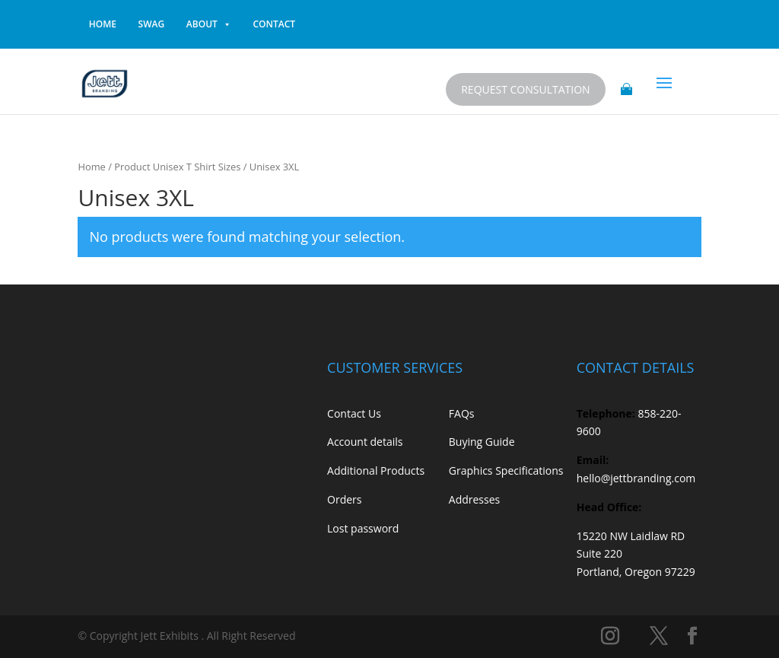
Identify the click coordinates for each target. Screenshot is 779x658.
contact (274, 23)
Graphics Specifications (506, 470)
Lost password (363, 528)
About (208, 24)
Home (91, 166)
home (102, 23)
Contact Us (354, 413)
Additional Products (375, 470)
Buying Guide (482, 441)
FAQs (462, 413)
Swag (151, 23)
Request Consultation (525, 89)
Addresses (474, 499)
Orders (344, 499)
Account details (364, 441)
